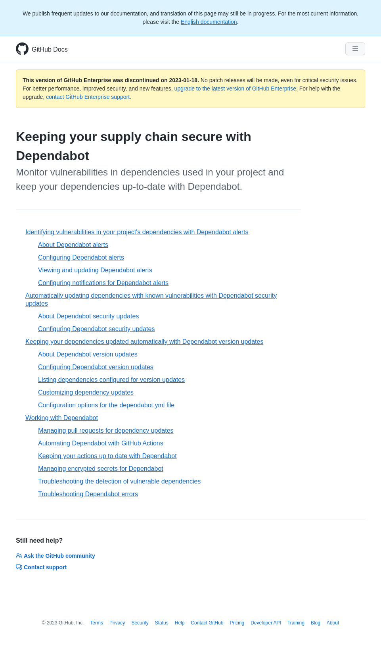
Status (161, 623)
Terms (96, 623)
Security (139, 623)
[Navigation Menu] (355, 48)
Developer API (266, 623)
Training (295, 623)
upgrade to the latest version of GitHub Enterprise (235, 88)
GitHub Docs (50, 49)
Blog (315, 623)
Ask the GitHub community (55, 556)
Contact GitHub (207, 623)
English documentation (209, 22)
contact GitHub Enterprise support (88, 97)
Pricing (237, 623)
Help (180, 623)
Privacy (117, 623)
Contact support (41, 567)
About (333, 623)
